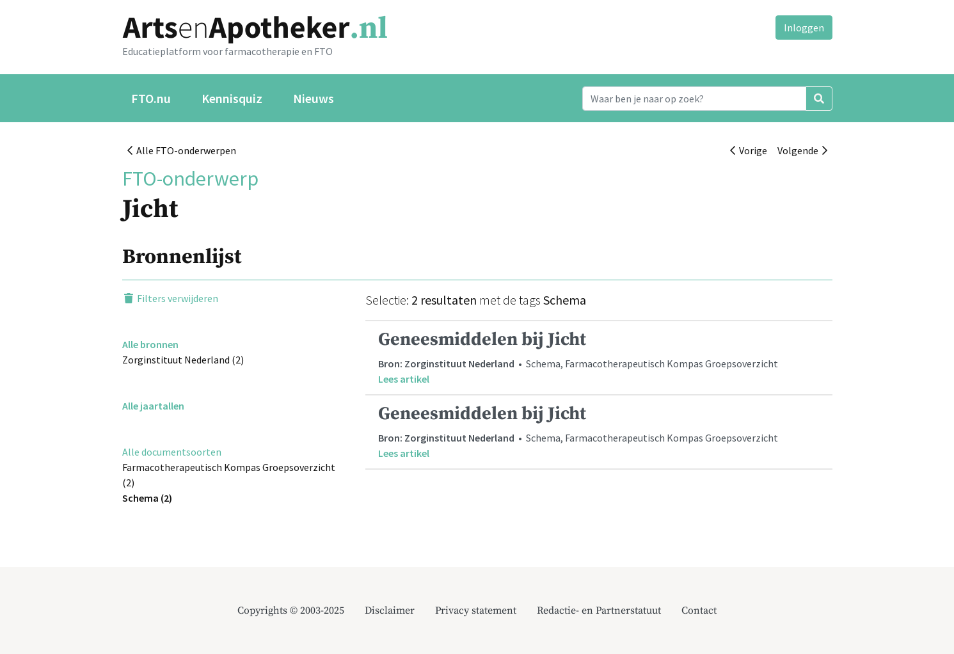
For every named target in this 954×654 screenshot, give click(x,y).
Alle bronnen (150, 344)
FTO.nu (151, 98)
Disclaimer (390, 610)
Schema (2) (147, 497)
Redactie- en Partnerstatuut (599, 610)
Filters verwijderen (170, 298)
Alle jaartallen (153, 405)
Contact (699, 610)
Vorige (748, 150)
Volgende (802, 150)
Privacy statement (475, 610)
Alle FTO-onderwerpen (181, 150)
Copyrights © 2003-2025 (290, 610)
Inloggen (804, 27)
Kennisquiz (232, 98)
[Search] (694, 98)
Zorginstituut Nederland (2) (183, 359)
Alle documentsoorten (171, 451)
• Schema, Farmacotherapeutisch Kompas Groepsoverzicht (599, 357)
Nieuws (313, 98)
